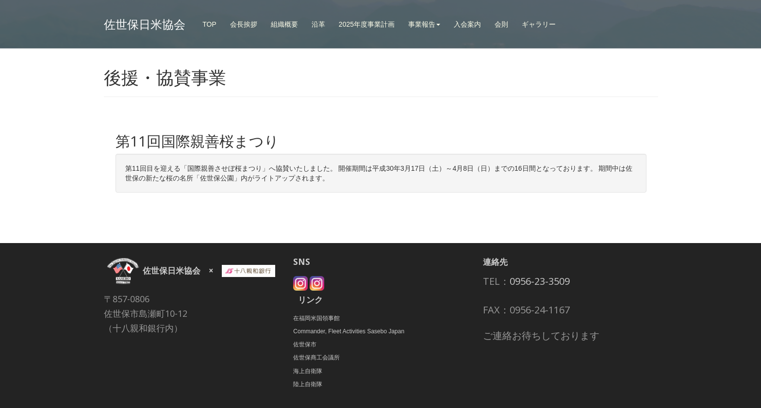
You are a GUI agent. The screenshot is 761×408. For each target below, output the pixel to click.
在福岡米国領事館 (316, 318)
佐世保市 (304, 344)
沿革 (318, 24)
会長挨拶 (243, 24)
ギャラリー (539, 24)
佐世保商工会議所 (316, 357)
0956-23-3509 (540, 281)
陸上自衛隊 (307, 384)
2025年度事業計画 (367, 24)
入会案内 (467, 24)
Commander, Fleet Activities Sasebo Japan (348, 331)
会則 (501, 24)
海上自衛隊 (307, 371)
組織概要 (284, 24)
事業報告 (424, 24)
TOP (209, 24)
